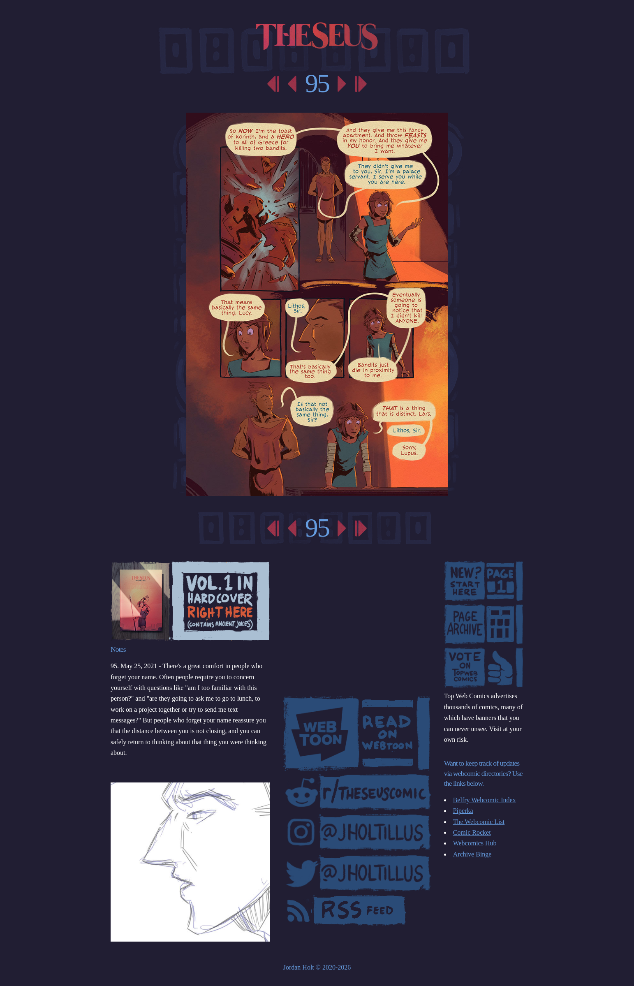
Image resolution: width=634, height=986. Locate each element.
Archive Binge (472, 854)
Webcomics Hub (475, 843)
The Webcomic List (479, 821)
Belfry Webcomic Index (484, 799)
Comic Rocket (472, 832)
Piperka (463, 810)
